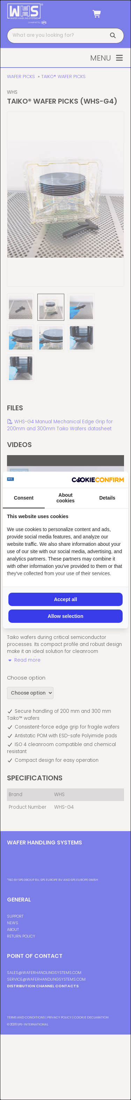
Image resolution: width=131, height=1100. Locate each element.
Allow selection (65, 616)
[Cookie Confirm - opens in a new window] (98, 479)
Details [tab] (107, 498)
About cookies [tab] (65, 497)
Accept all (65, 599)
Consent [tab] (24, 498)
